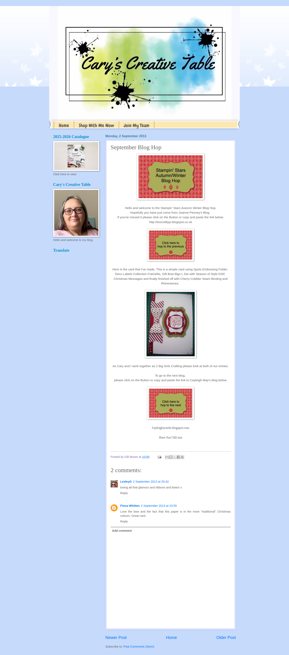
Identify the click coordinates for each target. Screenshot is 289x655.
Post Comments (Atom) (138, 646)
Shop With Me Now (96, 125)
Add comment (122, 530)
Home (64, 125)
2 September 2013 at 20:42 (151, 481)
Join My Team (136, 125)
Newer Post (116, 637)
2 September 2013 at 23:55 (159, 505)
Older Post (226, 637)
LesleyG (126, 481)
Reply (124, 493)
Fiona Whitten (130, 505)
